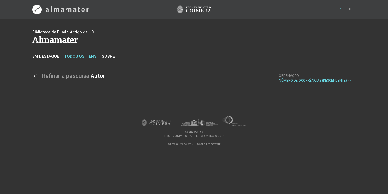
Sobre (108, 56)
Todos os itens (80, 56)
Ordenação (289, 76)
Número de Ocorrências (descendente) (315, 78)
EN (349, 9)
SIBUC (196, 144)
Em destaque (45, 56)
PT (341, 9)
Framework (213, 144)
